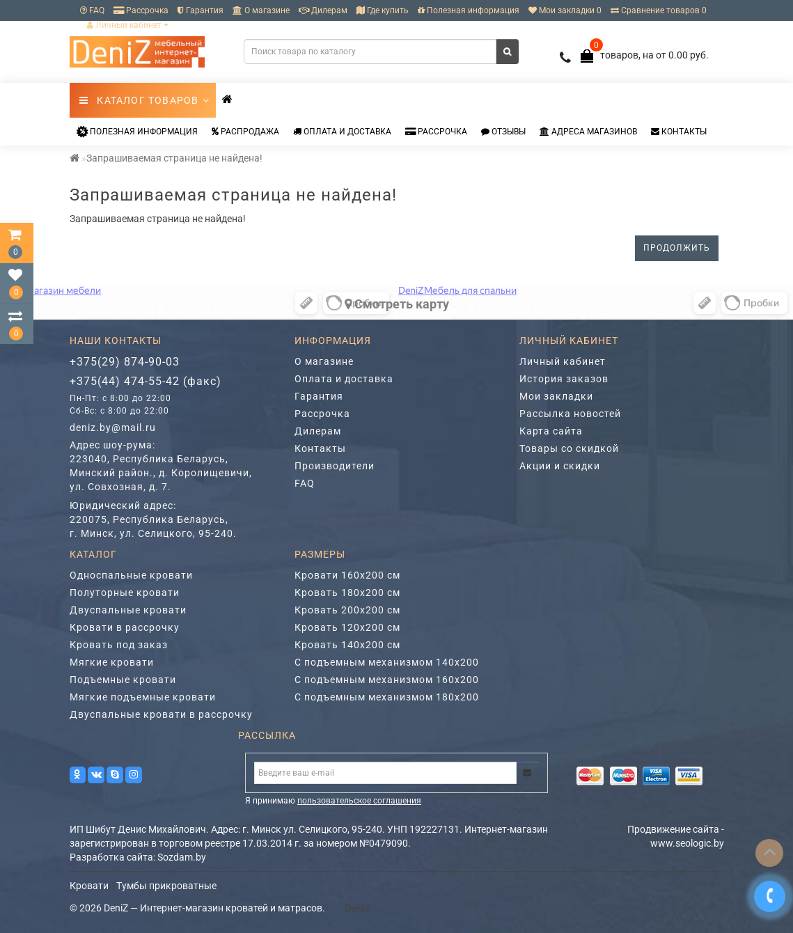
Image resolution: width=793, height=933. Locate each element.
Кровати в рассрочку (125, 627)
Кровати (89, 885)
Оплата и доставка (342, 131)
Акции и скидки (559, 465)
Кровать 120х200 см (347, 627)
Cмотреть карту (397, 304)
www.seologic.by (687, 843)
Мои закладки (556, 396)
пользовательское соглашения (359, 801)
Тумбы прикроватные (166, 885)
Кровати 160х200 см (347, 575)
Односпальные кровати (131, 575)
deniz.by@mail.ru (113, 427)
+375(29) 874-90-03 (125, 361)
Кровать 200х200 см (347, 610)
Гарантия (200, 10)
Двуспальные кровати (128, 610)
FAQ (92, 10)
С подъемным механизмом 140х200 (387, 662)
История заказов (564, 378)
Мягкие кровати (112, 662)
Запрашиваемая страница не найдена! (174, 158)
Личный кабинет (127, 25)
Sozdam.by (181, 857)
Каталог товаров (144, 100)
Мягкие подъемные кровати (143, 697)
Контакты (679, 131)
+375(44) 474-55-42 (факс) (145, 381)
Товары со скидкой (569, 448)
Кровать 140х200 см (347, 644)
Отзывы (503, 131)
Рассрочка (140, 10)
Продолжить (676, 248)
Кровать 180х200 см (347, 592)
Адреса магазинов (588, 131)
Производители (335, 465)
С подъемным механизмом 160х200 (387, 679)
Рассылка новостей (570, 413)
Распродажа (245, 131)
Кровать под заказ (119, 644)
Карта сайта (551, 431)
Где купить (382, 10)
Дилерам (323, 10)
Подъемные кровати (123, 679)
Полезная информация (468, 10)
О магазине (261, 10)
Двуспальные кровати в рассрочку (161, 714)
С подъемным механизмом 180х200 (387, 697)
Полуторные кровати (125, 592)
